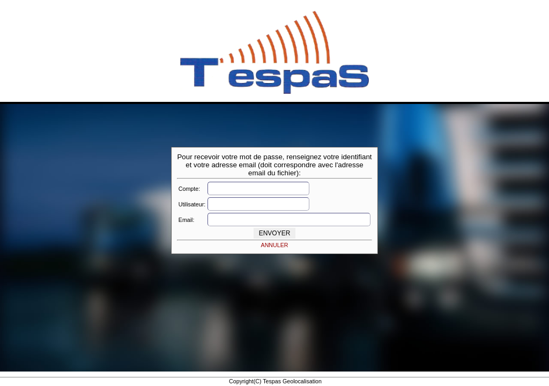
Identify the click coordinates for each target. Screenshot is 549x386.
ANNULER (274, 245)
